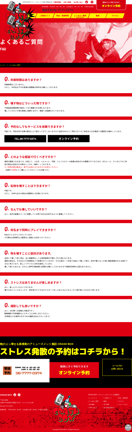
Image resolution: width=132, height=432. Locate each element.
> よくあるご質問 (93, 401)
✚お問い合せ (78, 2)
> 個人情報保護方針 (108, 408)
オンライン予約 (69, 139)
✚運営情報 (57, 2)
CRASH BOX (6, 395)
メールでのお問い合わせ (117, 367)
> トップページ (92, 398)
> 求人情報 (106, 404)
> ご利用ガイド (107, 398)
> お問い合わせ (92, 408)
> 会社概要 (91, 404)
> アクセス (120, 401)
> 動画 (104, 401)
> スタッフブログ (122, 404)
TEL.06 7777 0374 (25, 138)
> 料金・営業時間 (122, 398)
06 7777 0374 (8, 406)
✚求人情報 (67, 2)
